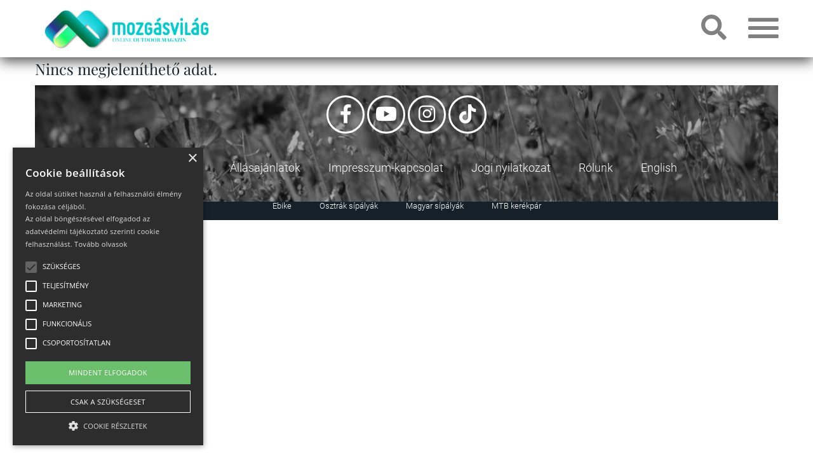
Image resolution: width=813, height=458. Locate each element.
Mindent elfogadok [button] (108, 372)
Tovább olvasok (100, 244)
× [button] (192, 158)
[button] (108, 424)
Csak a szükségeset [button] (108, 401)
